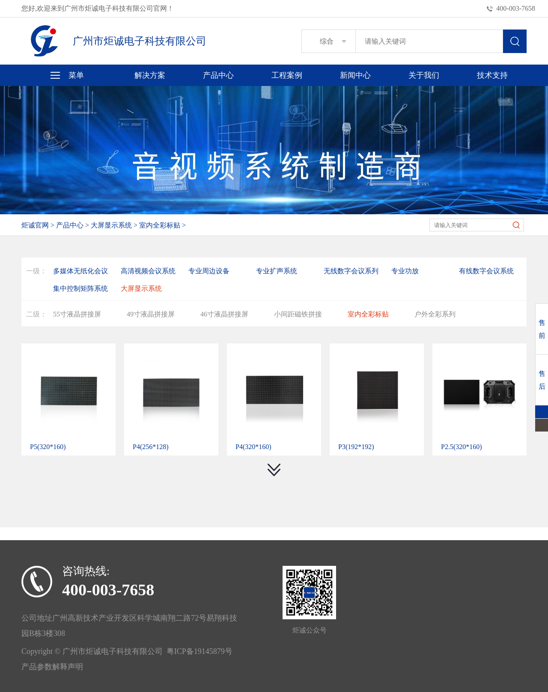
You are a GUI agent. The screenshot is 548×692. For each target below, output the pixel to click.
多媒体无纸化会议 (80, 271)
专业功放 (405, 271)
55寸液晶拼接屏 (77, 314)
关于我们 (423, 75)
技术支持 (492, 75)
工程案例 (286, 75)
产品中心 (218, 75)
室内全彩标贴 (159, 225)
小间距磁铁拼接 (298, 314)
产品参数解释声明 (52, 666)
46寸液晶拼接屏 (224, 314)
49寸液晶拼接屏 (151, 314)
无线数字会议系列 (351, 271)
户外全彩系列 (435, 314)
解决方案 (149, 75)
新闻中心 (355, 75)
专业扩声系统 (276, 271)
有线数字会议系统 (486, 271)
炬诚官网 (35, 225)
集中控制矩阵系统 (80, 288)
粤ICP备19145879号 (197, 651)
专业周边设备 (208, 271)
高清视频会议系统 (148, 271)
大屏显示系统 (111, 225)
